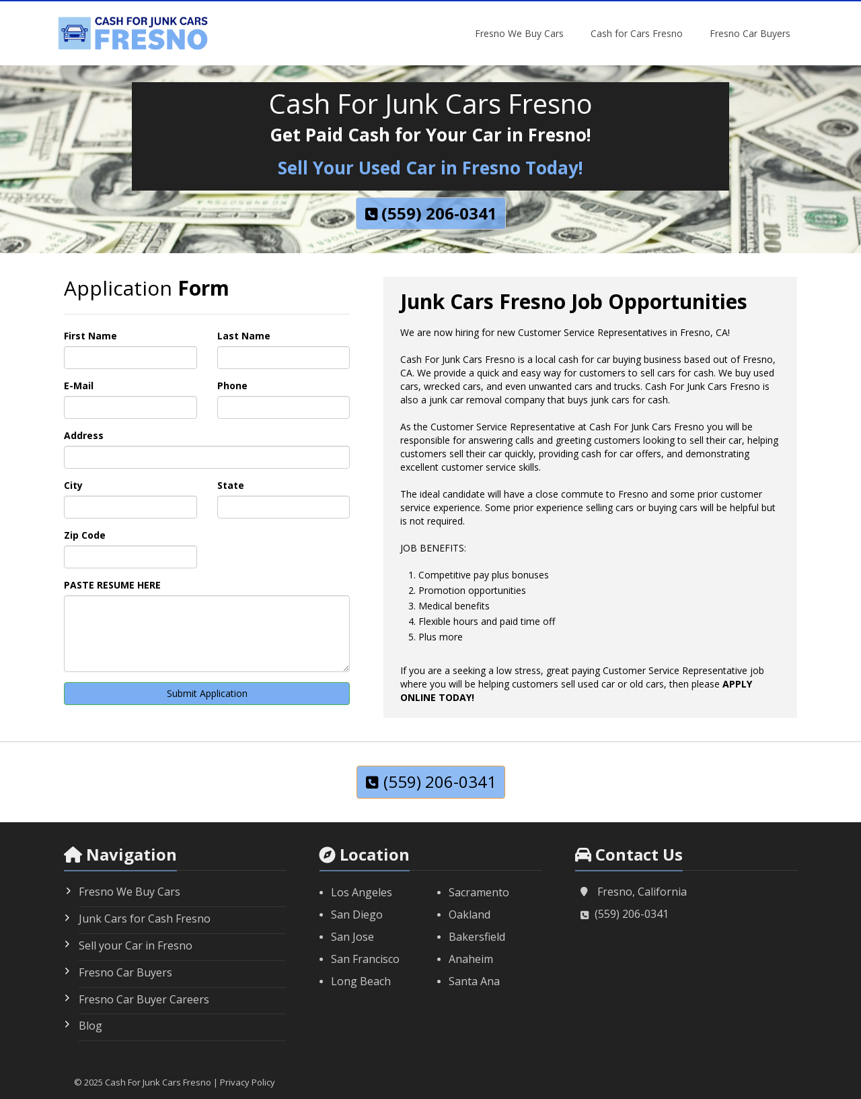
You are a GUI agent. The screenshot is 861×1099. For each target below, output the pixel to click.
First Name (90, 335)
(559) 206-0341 (632, 913)
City (73, 485)
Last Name (243, 335)
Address (84, 435)
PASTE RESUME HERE (112, 584)
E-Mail (78, 385)
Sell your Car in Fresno (135, 945)
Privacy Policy (247, 1082)
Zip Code (85, 535)
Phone (232, 385)
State (230, 485)
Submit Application (207, 693)
